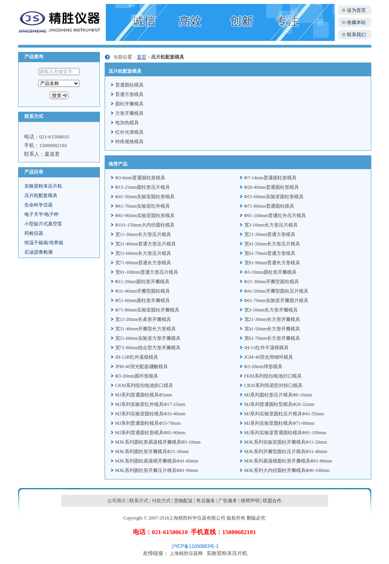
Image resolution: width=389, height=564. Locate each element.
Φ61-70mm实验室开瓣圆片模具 (276, 300)
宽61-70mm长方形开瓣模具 (272, 338)
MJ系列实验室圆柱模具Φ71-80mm (279, 423)
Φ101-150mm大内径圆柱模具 (145, 225)
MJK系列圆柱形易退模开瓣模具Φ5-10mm (158, 442)
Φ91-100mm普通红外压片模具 (275, 215)
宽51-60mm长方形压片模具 (143, 253)
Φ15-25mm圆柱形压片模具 (142, 187)
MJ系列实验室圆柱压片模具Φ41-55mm (284, 414)
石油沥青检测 (38, 252)
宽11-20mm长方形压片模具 (143, 234)
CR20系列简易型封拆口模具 (273, 385)
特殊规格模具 (129, 141)
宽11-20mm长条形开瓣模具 (143, 319)
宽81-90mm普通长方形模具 (272, 262)
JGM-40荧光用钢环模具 (268, 357)
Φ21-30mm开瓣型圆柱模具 (271, 281)
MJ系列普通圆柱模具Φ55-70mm (148, 423)
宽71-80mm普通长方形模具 (143, 262)
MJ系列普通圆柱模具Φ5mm (143, 395)
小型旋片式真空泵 (43, 224)
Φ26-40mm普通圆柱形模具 (271, 187)
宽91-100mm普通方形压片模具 (147, 272)
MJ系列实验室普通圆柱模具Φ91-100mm (285, 432)
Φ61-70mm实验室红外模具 (142, 206)
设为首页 (356, 10)
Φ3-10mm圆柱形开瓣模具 (270, 272)
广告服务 (227, 500)
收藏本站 (356, 22)
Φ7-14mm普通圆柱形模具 (270, 178)
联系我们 (356, 34)
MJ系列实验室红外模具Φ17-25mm (150, 404)
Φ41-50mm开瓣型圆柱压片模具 (276, 291)
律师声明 (250, 500)
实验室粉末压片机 (43, 186)
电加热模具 (127, 122)
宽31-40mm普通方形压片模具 (145, 244)
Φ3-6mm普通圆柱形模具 (140, 178)
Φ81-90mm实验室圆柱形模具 (145, 215)
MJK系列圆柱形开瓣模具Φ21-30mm (152, 451)
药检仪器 (33, 233)
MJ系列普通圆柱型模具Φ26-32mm (279, 404)
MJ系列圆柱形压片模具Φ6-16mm (278, 395)
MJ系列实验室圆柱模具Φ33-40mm (150, 414)
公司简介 (116, 500)
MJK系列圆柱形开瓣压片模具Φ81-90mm (156, 470)
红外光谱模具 (129, 132)
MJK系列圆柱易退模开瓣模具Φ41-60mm (156, 461)
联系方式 (138, 500)
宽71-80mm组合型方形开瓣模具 (148, 347)
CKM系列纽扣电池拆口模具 (144, 385)
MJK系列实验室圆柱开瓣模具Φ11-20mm (285, 442)
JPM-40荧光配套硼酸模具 (141, 366)
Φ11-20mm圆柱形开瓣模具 (142, 281)
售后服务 (205, 500)
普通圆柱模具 (129, 85)
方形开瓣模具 (129, 113)
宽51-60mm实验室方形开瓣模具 (148, 338)
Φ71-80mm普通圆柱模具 (269, 206)
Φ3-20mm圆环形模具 (136, 376)
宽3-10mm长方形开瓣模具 (271, 310)
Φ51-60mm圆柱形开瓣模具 (142, 300)
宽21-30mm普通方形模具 (270, 234)
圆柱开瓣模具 (129, 104)
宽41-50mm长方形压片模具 (272, 244)
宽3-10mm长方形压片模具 (271, 225)
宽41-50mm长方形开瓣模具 (272, 329)
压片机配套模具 (40, 195)
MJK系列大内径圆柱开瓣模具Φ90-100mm (287, 470)
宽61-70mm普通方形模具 (270, 253)
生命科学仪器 (38, 205)
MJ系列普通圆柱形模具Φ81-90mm (150, 432)
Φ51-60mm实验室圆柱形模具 (274, 196)
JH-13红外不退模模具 (266, 347)
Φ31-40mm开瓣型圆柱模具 (142, 291)
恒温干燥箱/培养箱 (43, 242)
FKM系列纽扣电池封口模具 (273, 376)
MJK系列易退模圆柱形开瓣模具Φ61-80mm (288, 461)
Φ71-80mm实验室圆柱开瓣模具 (147, 310)
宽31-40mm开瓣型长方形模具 (145, 329)
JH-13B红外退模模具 (136, 357)
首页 (141, 57)
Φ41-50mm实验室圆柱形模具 (145, 196)
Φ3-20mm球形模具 (263, 366)
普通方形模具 (129, 94)
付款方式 (161, 500)
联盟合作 (272, 500)
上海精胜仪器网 (186, 553)
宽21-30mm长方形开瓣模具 (272, 319)
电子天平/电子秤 (41, 214)
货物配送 (183, 500)
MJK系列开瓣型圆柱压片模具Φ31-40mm (285, 451)
